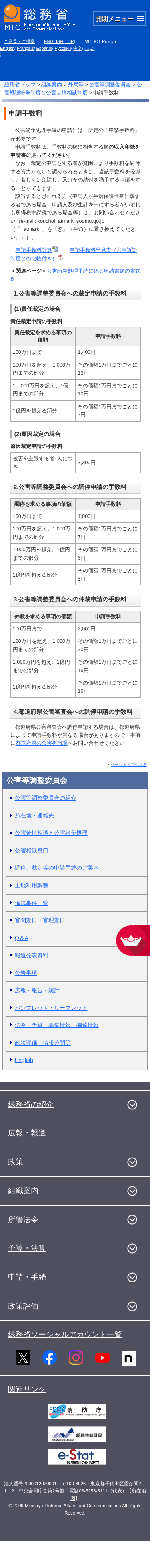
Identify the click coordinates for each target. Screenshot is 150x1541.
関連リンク (27, 1389)
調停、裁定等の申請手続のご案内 (57, 867)
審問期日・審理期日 (40, 920)
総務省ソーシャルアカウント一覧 (65, 1334)
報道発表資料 (31, 955)
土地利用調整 (31, 885)
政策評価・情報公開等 (43, 1043)
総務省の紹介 (31, 1104)
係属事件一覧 (31, 903)
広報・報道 (27, 1133)
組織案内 (51, 85)
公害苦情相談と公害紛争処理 (51, 833)
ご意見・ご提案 (19, 41)
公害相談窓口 (31, 850)
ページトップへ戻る (129, 764)
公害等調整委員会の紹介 (45, 798)
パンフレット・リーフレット (51, 1008)
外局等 (76, 85)
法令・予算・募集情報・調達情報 (57, 1025)
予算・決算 (27, 1248)
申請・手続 (27, 1277)
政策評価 (23, 1306)
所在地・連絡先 (34, 815)
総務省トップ (20, 85)
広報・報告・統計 (37, 990)
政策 (15, 1162)
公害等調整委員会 (110, 85)
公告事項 (26, 973)
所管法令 (23, 1219)
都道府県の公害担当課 (42, 743)
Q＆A (21, 938)
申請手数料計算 (37, 250)
